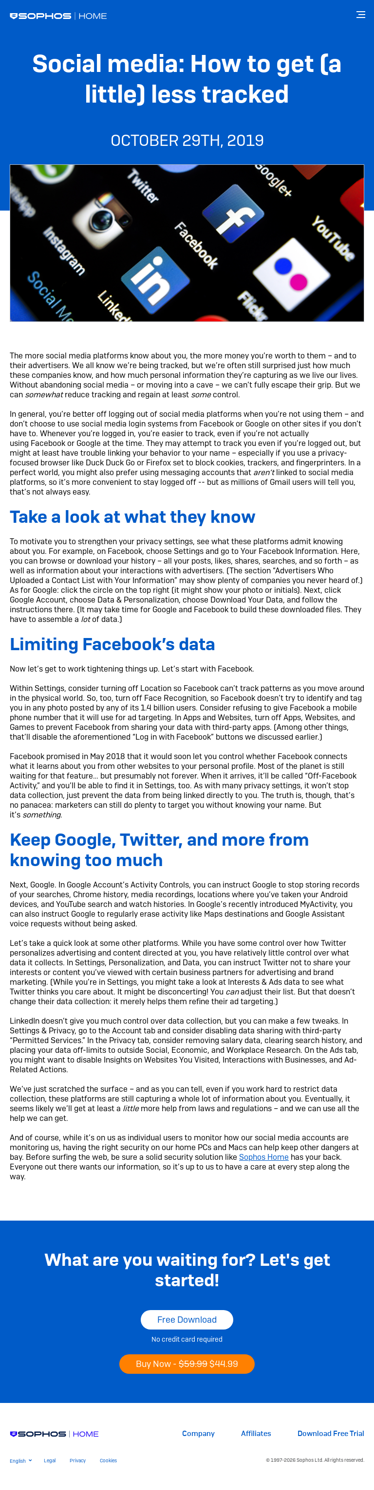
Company (198, 1433)
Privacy (78, 1460)
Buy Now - (187, 1363)
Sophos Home (264, 1157)
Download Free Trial (331, 1433)
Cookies (108, 1460)
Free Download (187, 1319)
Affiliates (256, 1433)
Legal (50, 1460)
